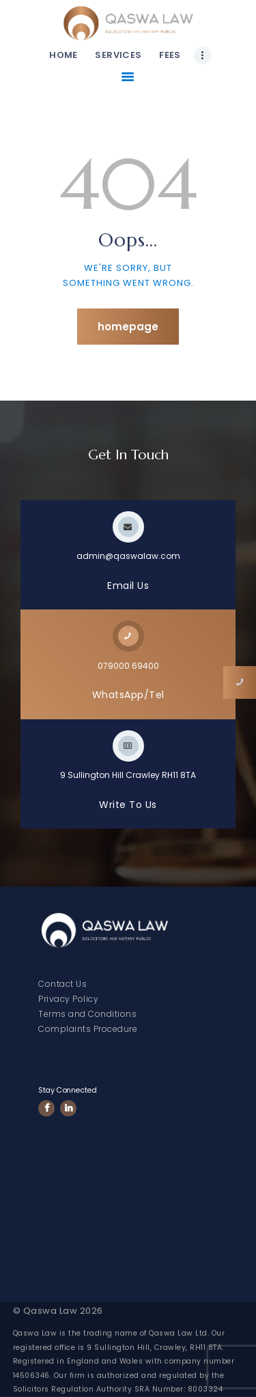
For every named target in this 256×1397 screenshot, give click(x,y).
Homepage (128, 326)
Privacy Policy (68, 999)
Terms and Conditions (87, 1014)
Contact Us (62, 984)
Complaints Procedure (87, 1029)
